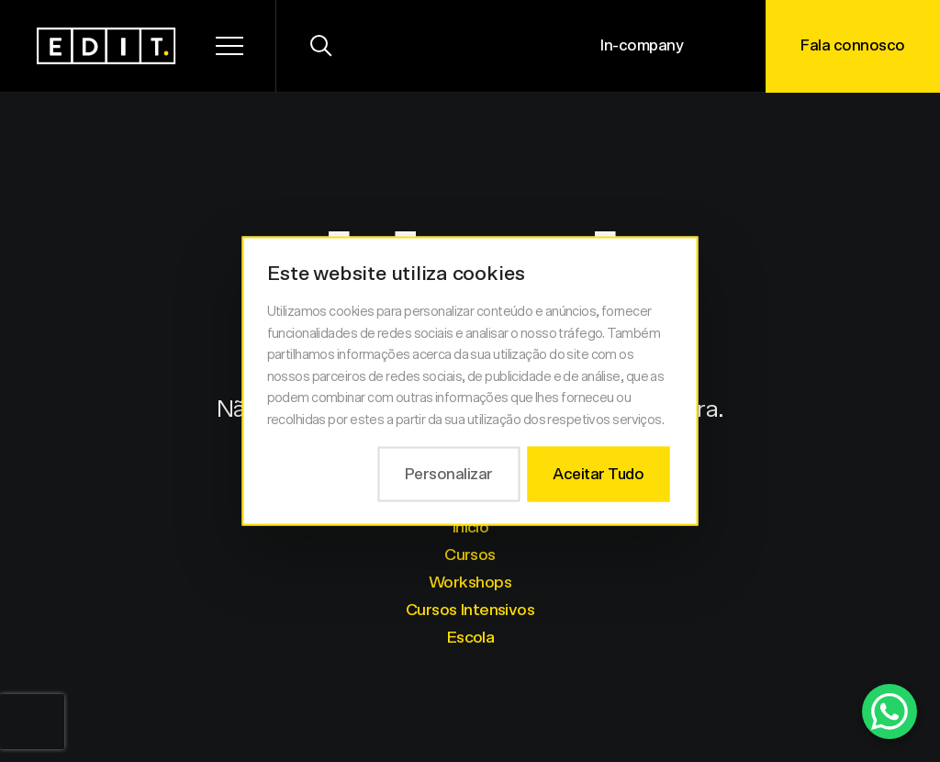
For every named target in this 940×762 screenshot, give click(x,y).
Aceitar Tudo (598, 474)
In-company (641, 45)
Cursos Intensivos (470, 610)
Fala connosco (852, 45)
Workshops (470, 583)
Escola (470, 638)
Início (470, 528)
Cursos (470, 555)
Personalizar (449, 474)
